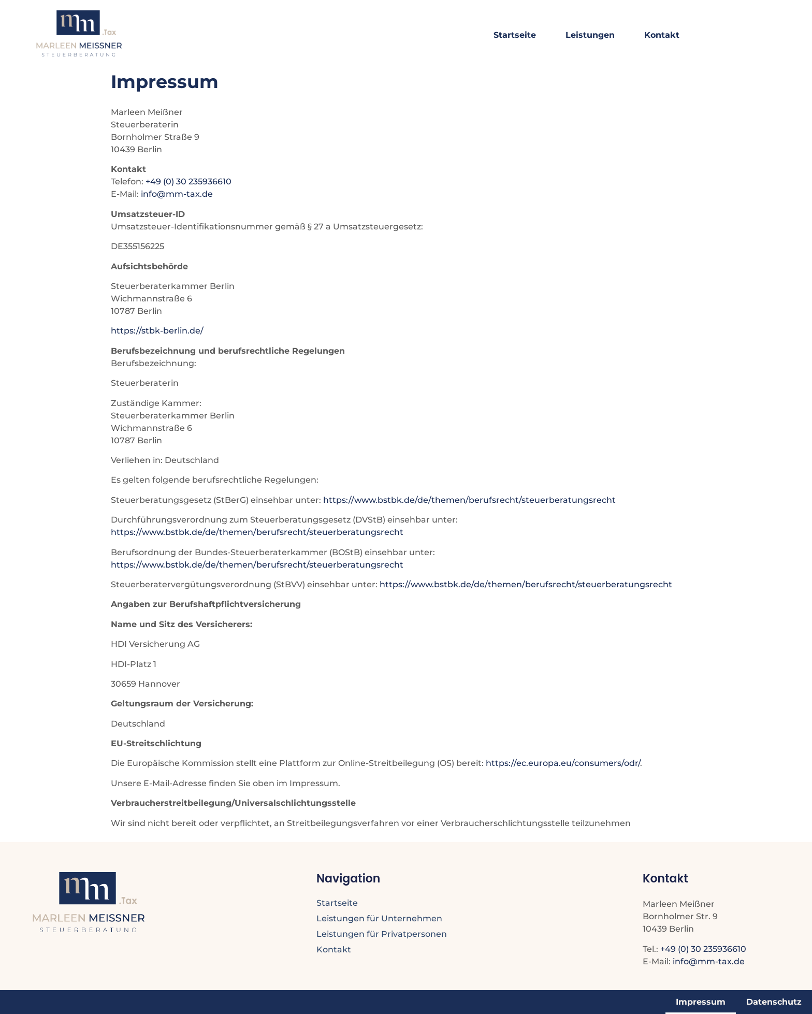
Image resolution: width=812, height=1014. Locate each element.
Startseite (515, 35)
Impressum (701, 1002)
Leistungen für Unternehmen (379, 918)
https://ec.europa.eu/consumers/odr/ (563, 763)
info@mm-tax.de (177, 194)
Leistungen (590, 35)
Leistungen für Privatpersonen (381, 934)
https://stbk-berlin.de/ (157, 331)
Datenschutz (774, 1002)
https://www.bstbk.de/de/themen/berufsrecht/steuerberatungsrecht (469, 500)
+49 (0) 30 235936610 (188, 181)
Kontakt (661, 35)
